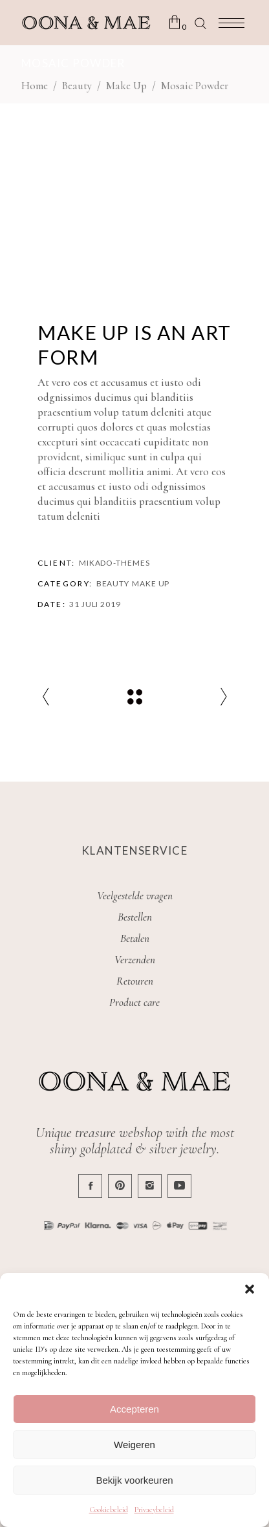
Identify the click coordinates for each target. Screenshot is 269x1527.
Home (34, 85)
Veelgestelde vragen (135, 895)
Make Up (126, 85)
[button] (249, 1289)
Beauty (77, 85)
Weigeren (134, 1444)
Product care (134, 1002)
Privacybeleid (154, 1509)
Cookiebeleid (108, 1509)
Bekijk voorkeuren (134, 1480)
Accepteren (134, 1409)
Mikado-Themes (114, 563)
